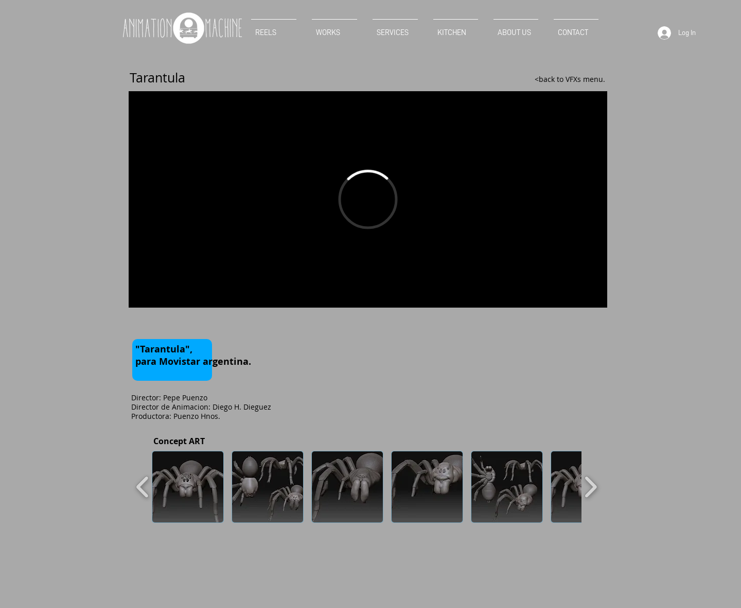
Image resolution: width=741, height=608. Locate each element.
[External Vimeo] (368, 199)
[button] (188, 487)
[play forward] (590, 487)
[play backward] (142, 487)
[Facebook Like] (153, 324)
